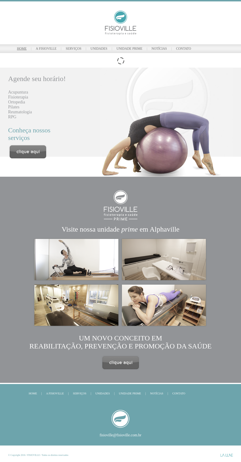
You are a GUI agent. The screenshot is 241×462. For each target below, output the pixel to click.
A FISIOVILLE (46, 48)
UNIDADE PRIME (129, 48)
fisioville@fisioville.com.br (120, 435)
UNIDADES (99, 48)
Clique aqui (120, 363)
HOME (22, 48)
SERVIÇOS (73, 48)
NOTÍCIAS (159, 48)
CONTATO (183, 48)
